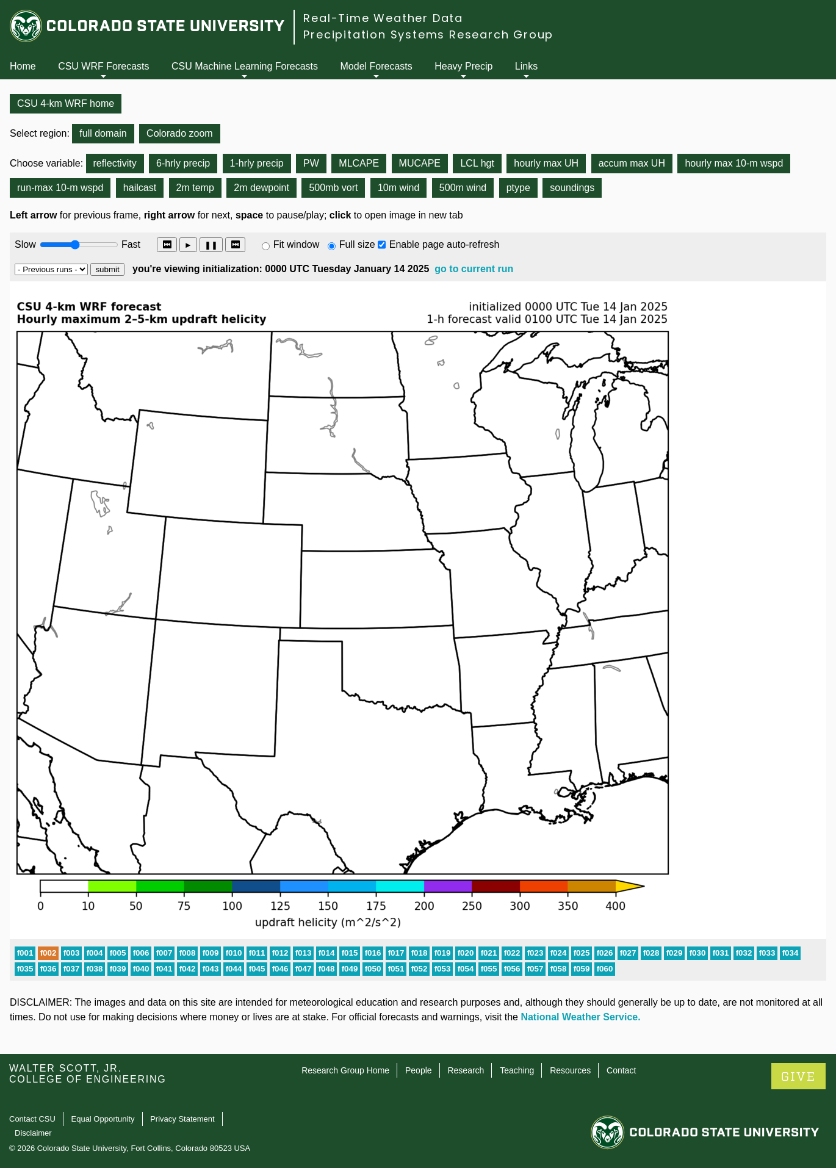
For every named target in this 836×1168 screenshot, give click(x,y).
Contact (621, 1070)
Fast (130, 244)
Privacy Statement (182, 1118)
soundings (572, 187)
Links (526, 66)
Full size (357, 244)
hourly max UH (546, 163)
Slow (25, 244)
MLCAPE (359, 163)
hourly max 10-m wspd (734, 163)
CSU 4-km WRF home (65, 103)
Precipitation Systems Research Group (428, 34)
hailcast (139, 187)
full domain (102, 133)
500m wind (462, 187)
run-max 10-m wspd (60, 187)
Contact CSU (32, 1118)
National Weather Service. (580, 1017)
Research (465, 1070)
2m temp (195, 187)
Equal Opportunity (103, 1118)
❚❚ (211, 245)
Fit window (296, 244)
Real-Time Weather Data (383, 18)
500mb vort (333, 187)
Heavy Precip (463, 66)
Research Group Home (345, 1070)
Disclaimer (33, 1132)
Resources (570, 1070)
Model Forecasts (377, 66)
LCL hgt (477, 163)
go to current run (473, 269)
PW (311, 163)
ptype (518, 187)
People (418, 1070)
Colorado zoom (179, 133)
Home (23, 66)
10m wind (398, 187)
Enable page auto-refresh (444, 244)
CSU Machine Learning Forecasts (244, 66)
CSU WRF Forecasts (103, 66)
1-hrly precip (257, 163)
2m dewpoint (261, 187)
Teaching (517, 1070)
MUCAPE (420, 163)
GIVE (798, 1076)
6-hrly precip (183, 163)
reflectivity (115, 163)
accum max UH (632, 163)
